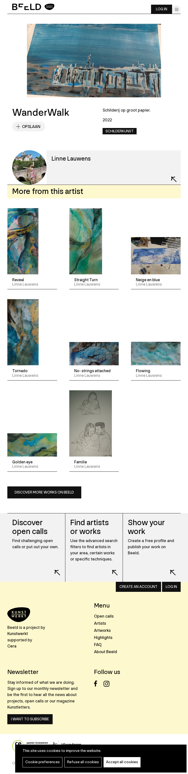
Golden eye (22, 462)
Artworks (102, 630)
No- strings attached (92, 370)
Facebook (98, 683)
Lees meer (54, 569)
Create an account (138, 586)
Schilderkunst (120, 131)
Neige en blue (148, 280)
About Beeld (105, 651)
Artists (100, 623)
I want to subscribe (30, 719)
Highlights (103, 637)
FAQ (98, 644)
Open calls (104, 616)
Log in (161, 9)
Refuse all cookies (83, 762)
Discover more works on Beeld (44, 492)
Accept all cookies (122, 762)
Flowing (143, 370)
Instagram (108, 683)
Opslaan (31, 126)
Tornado (20, 370)
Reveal (18, 280)
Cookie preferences (42, 762)
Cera (11, 646)
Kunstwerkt (17, 633)
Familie (80, 462)
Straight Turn (86, 280)
